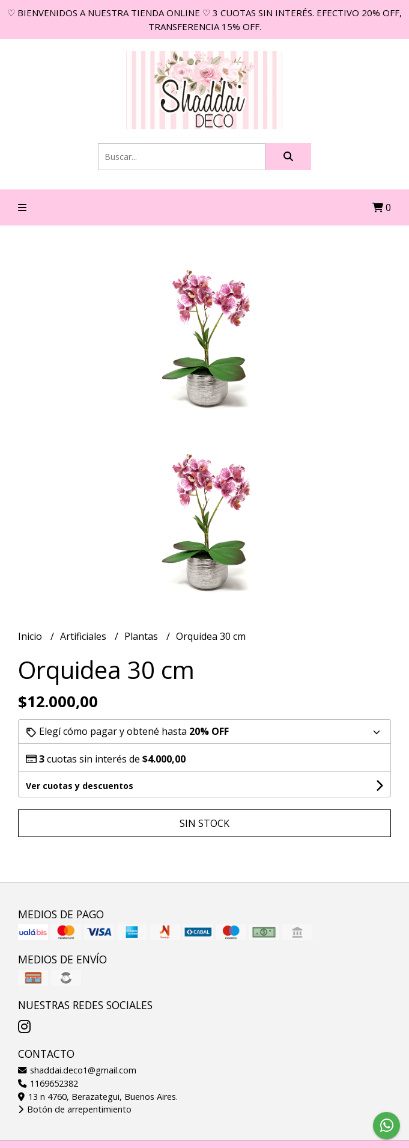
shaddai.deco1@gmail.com (77, 1070)
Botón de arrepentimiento (75, 1109)
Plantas (142, 636)
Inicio (31, 636)
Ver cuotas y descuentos (79, 785)
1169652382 (48, 1083)
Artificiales (84, 636)
